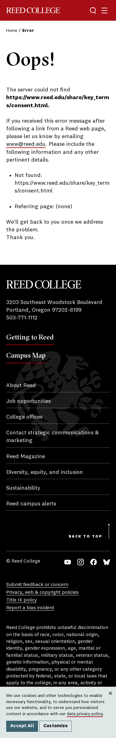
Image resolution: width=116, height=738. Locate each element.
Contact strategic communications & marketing (52, 436)
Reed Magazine (25, 456)
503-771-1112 (21, 318)
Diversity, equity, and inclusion (44, 472)
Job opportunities (28, 401)
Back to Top (85, 536)
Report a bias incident (30, 607)
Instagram (80, 562)
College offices (24, 417)
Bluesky (106, 562)
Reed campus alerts (31, 504)
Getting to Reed (30, 337)
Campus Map (25, 355)
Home (11, 30)
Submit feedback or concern (37, 584)
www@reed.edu (25, 144)
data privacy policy (85, 714)
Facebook (93, 562)
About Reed (21, 385)
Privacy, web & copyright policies (42, 592)
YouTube (67, 562)
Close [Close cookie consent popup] (110, 699)
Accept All (22, 726)
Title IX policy (21, 600)
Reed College (33, 10)
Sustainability (23, 488)
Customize (55, 726)
